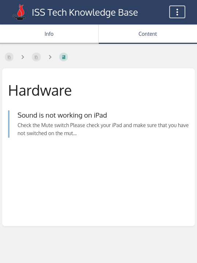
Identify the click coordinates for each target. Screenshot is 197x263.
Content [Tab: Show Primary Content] (148, 34)
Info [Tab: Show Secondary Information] (49, 34)
